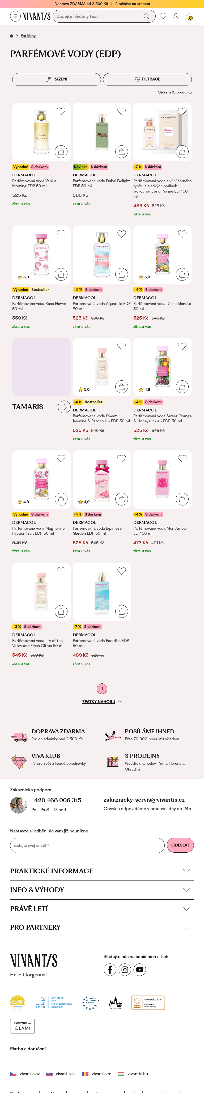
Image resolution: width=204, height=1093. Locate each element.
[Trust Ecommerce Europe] (90, 1002)
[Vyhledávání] (97, 16)
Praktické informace (100, 871)
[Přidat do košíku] (61, 151)
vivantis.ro (97, 1073)
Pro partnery (100, 927)
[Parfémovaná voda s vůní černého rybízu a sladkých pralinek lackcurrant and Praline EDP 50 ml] (162, 160)
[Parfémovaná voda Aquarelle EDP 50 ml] (102, 277)
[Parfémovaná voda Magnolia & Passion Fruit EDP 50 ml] (41, 502)
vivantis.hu (133, 1073)
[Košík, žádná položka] (188, 16)
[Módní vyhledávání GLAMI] (22, 1025)
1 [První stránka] (102, 688)
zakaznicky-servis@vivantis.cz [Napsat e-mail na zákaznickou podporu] (144, 800)
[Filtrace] (147, 79)
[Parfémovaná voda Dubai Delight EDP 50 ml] (102, 160)
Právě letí (100, 909)
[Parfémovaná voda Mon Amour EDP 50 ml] (162, 502)
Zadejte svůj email (31, 845)
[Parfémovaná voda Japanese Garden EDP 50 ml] (102, 502)
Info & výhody (100, 890)
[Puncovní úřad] (115, 1002)
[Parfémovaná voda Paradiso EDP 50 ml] (102, 614)
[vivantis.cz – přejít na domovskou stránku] (33, 960)
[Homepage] (36, 16)
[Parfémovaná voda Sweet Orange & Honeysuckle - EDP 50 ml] (162, 390)
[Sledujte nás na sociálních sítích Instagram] (124, 969)
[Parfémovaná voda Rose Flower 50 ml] (41, 277)
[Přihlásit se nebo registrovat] (176, 16)
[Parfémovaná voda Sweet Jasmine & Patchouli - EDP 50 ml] (102, 390)
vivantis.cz (25, 1073)
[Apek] (53, 1002)
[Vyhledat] (146, 16)
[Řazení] (56, 79)
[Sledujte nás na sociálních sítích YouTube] (139, 969)
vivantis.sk (61, 1073)
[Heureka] (17, 1002)
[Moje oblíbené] (163, 16)
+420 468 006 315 (56, 800)
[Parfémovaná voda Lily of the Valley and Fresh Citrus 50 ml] (41, 614)
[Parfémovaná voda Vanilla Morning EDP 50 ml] (41, 160)
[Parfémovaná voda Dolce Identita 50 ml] (162, 277)
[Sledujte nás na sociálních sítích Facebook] (110, 969)
